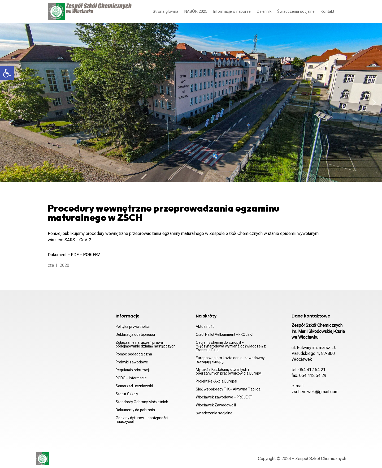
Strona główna (165, 11)
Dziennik (264, 11)
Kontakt (327, 11)
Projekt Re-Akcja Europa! (216, 381)
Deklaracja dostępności (135, 335)
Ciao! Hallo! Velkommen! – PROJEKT (225, 335)
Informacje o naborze (232, 11)
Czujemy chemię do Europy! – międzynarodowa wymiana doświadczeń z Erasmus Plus (231, 346)
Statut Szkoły (127, 394)
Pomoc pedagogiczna (134, 354)
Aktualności (205, 327)
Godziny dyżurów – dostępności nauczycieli (142, 420)
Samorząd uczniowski (134, 386)
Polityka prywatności (133, 327)
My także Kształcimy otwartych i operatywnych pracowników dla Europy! (229, 371)
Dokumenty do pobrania (135, 410)
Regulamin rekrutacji (133, 370)
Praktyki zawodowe (132, 362)
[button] (7, 73)
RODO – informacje (131, 378)
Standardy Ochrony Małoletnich (142, 402)
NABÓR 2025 (195, 11)
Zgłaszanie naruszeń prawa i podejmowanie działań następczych (146, 344)
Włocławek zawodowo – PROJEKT (224, 397)
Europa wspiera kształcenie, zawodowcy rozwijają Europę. (230, 360)
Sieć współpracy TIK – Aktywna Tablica (228, 389)
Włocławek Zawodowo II (216, 405)
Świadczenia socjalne (296, 11)
